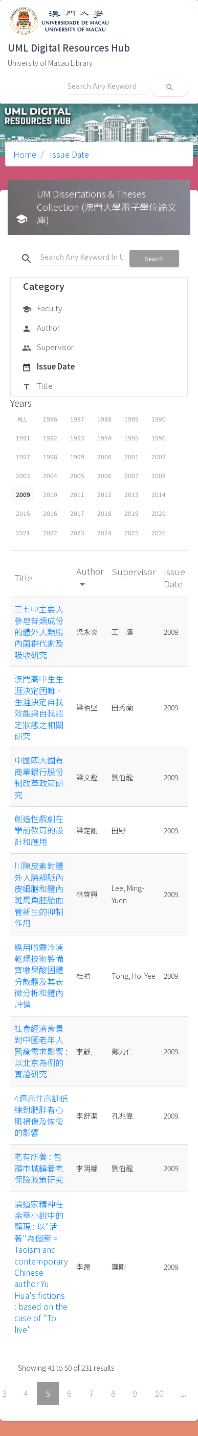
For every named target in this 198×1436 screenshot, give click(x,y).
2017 (77, 513)
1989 (131, 418)
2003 (23, 475)
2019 (131, 513)
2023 (77, 532)
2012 (104, 494)
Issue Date (68, 154)
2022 (50, 532)
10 (159, 1393)
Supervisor (48, 347)
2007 (131, 475)
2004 (50, 475)
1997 (23, 456)
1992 (50, 437)
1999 (77, 456)
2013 (131, 494)
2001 (131, 456)
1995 (131, 437)
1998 (50, 456)
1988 (104, 418)
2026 (158, 532)
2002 (158, 456)
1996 (158, 437)
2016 (50, 513)
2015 (23, 513)
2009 (23, 494)
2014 (158, 494)
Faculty (42, 308)
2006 (104, 475)
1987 (77, 418)
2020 (158, 513)
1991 (23, 437)
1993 (77, 437)
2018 (104, 513)
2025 (131, 532)
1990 (158, 418)
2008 (158, 475)
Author (41, 328)
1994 (104, 437)
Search (154, 258)
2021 (23, 532)
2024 (104, 532)
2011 (77, 494)
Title (37, 386)
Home (24, 154)
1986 (50, 418)
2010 (50, 494)
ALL (22, 418)
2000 (104, 456)
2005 (77, 475)
